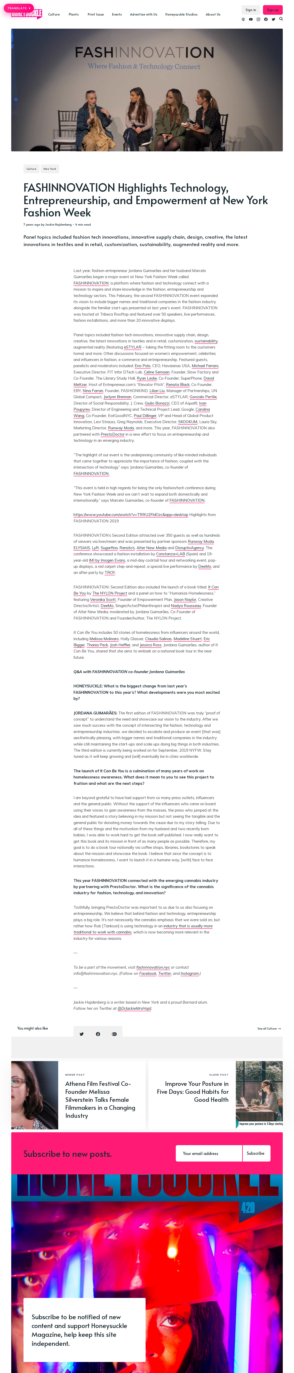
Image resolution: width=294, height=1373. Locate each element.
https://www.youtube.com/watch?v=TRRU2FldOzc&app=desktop (131, 514)
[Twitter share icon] (82, 1034)
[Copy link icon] (114, 1034)
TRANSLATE (18, 8)
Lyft (95, 547)
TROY (110, 572)
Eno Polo (142, 365)
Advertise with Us (143, 14)
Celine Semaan (156, 372)
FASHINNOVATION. (91, 473)
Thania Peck (97, 644)
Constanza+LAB (170, 553)
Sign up (273, 9)
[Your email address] (209, 1153)
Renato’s (127, 547)
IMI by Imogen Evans (107, 560)
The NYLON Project (109, 593)
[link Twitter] (273, 20)
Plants (74, 14)
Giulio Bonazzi (157, 403)
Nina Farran (93, 390)
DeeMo (204, 566)
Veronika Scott (103, 599)
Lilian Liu (157, 390)
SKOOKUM (187, 421)
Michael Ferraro (205, 365)
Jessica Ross (150, 644)
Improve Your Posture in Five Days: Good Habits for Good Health (193, 1091)
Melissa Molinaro (104, 638)
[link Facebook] (266, 20)
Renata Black (177, 384)
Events (117, 14)
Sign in (251, 9)
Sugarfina (109, 547)
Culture (54, 14)
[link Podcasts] (243, 20)
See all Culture (269, 1028)
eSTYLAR (132, 347)
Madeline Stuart (188, 638)
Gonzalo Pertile (203, 396)
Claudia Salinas (158, 638)
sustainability (206, 340)
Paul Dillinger (145, 415)
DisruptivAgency (189, 547)
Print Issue (96, 14)
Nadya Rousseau (186, 605)
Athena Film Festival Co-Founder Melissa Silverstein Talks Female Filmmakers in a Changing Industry (100, 1099)
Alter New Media (152, 547)
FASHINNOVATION (91, 283)
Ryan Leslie (147, 378)
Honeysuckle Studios (181, 14)
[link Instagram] (258, 20)
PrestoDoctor (113, 434)
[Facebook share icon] (98, 1034)
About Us (213, 14)
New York (50, 169)
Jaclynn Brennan (117, 396)
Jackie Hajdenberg (58, 224)
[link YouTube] (251, 20)
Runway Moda (121, 427)
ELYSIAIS (82, 547)
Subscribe (255, 1153)
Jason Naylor (185, 599)
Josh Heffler (120, 644)
